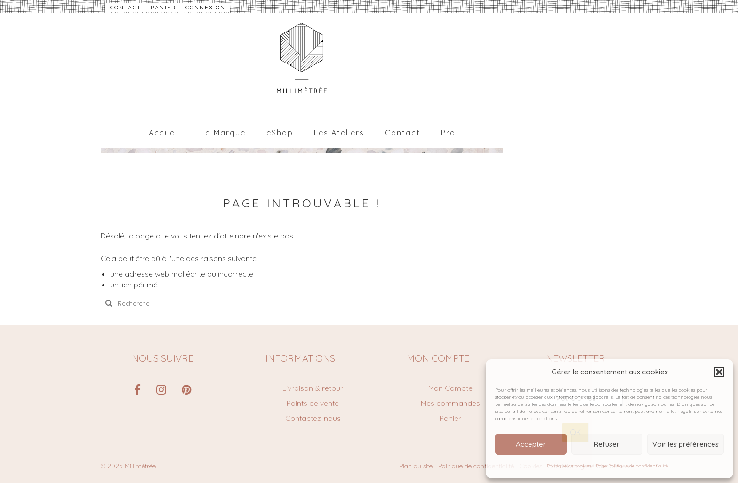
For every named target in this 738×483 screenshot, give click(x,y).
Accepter (531, 444)
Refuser (606, 444)
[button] (719, 372)
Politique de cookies (569, 466)
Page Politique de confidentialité (632, 466)
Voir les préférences (685, 444)
